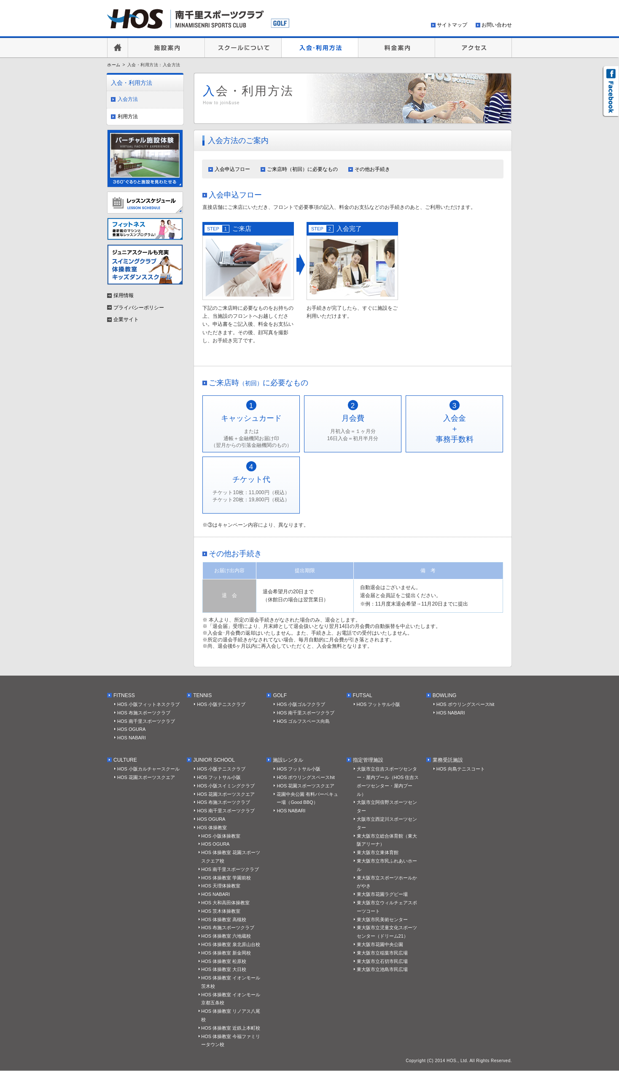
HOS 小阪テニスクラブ (221, 704)
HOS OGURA (131, 729)
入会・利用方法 (320, 47)
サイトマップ (452, 25)
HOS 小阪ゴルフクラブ (301, 704)
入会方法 (128, 99)
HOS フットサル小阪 (379, 704)
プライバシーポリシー (138, 308)
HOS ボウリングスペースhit (465, 704)
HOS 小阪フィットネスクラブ (148, 704)
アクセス (473, 47)
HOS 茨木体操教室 (220, 911)
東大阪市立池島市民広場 (382, 969)
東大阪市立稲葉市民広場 (382, 952)
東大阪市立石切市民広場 (382, 961)
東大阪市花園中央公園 (380, 944)
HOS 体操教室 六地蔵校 (226, 935)
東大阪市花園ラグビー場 (382, 894)
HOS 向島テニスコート (460, 768)
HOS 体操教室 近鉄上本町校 (230, 1027)
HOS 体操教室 (212, 827)
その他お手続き (372, 169)
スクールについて (243, 47)
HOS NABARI (131, 737)
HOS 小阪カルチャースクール (148, 768)
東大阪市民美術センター (382, 919)
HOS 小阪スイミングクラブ (226, 785)
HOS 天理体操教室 (220, 885)
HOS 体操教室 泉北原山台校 (230, 944)
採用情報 (123, 295)
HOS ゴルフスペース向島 (303, 721)
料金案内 (397, 47)
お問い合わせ (497, 25)
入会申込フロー (232, 169)
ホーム (114, 64)
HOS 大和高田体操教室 (225, 902)
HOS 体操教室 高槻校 (223, 919)
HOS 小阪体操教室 (220, 835)
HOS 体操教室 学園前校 (226, 877)
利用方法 (128, 116)
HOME (118, 47)
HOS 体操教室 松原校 (223, 961)
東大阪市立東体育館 (377, 852)
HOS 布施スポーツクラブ (143, 712)
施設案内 (167, 47)
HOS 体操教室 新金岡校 (226, 952)
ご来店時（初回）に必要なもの (302, 169)
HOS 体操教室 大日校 (223, 969)
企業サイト (126, 319)
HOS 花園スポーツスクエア (146, 777)
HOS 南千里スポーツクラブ (146, 721)
